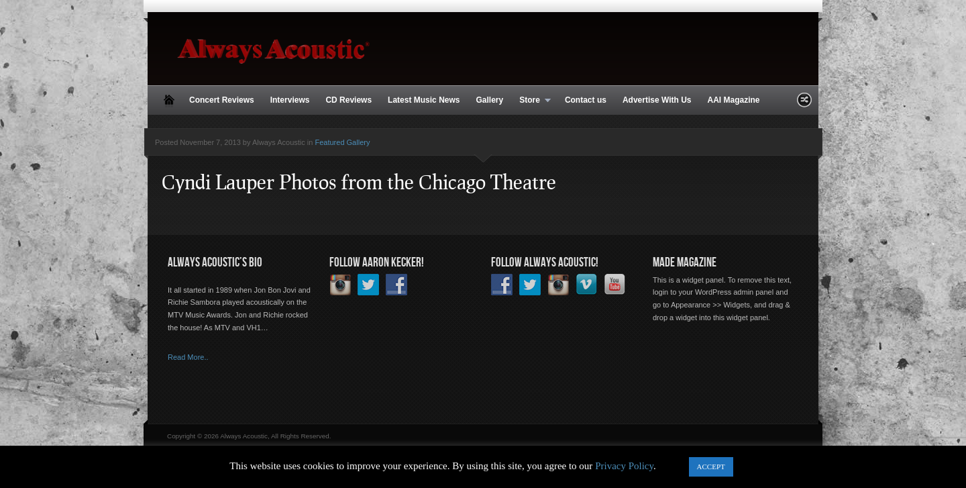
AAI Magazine (733, 100)
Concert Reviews (221, 100)
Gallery (489, 100)
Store (531, 100)
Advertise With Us (657, 100)
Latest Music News (424, 100)
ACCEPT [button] (711, 466)
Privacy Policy (624, 465)
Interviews (290, 100)
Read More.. (188, 357)
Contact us (585, 100)
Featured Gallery (342, 142)
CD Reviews (348, 100)
